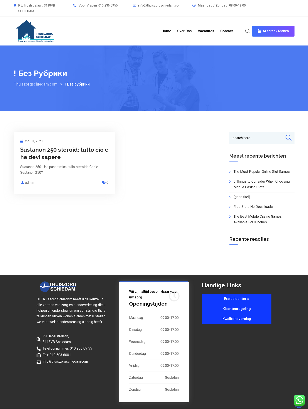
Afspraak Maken (273, 31)
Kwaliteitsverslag (236, 319)
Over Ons (184, 31)
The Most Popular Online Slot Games (262, 172)
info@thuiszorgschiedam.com (160, 5)
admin (29, 182)
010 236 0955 (108, 5)
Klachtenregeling (237, 309)
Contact (226, 31)
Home (166, 31)
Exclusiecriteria (236, 299)
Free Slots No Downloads (253, 207)
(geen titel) (242, 197)
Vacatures (206, 31)
